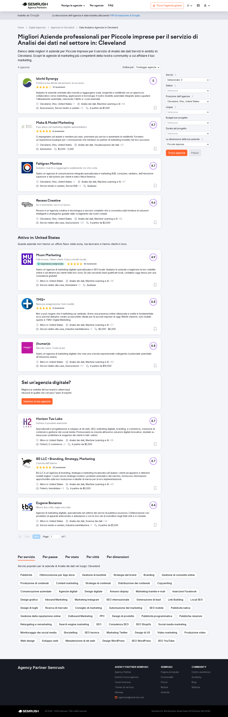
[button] (190, 5)
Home (21, 27)
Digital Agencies (37, 27)
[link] (97, 6)
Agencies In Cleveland (62, 27)
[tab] (26, 557)
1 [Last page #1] (64, 536)
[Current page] (55, 537)
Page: (46, 536)
